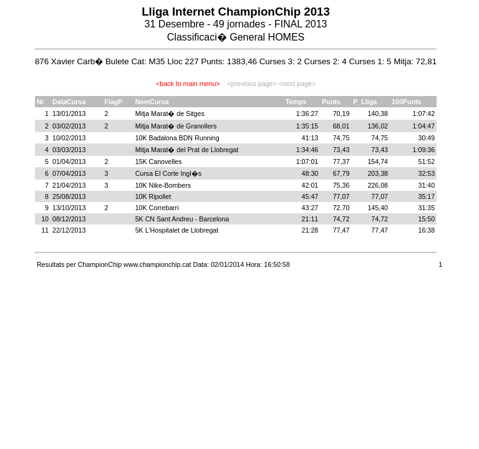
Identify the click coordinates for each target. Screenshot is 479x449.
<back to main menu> (188, 83)
